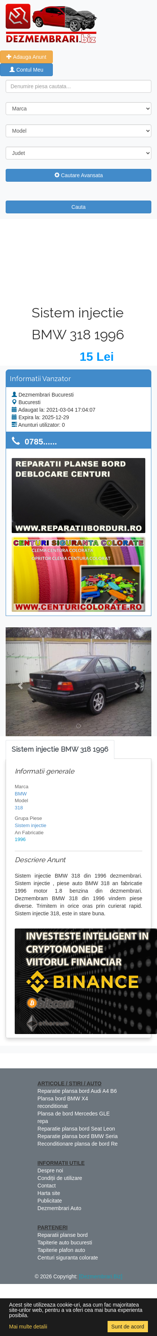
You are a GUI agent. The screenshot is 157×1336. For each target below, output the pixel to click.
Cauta (78, 207)
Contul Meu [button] (26, 70)
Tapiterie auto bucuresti (64, 1242)
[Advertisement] (78, 260)
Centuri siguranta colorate (67, 1258)
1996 (20, 839)
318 (19, 807)
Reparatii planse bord (62, 1235)
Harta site (48, 1193)
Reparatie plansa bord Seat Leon (76, 1129)
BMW (21, 794)
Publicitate (49, 1201)
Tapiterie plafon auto (61, 1250)
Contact (46, 1186)
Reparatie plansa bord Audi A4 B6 (77, 1091)
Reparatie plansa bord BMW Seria (77, 1136)
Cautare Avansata (78, 175)
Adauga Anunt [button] (26, 57)
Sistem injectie (30, 825)
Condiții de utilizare (59, 1178)
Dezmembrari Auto (59, 1208)
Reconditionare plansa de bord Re (77, 1144)
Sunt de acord (127, 1327)
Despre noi (50, 1170)
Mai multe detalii (28, 1327)
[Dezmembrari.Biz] (100, 1276)
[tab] (60, 749)
